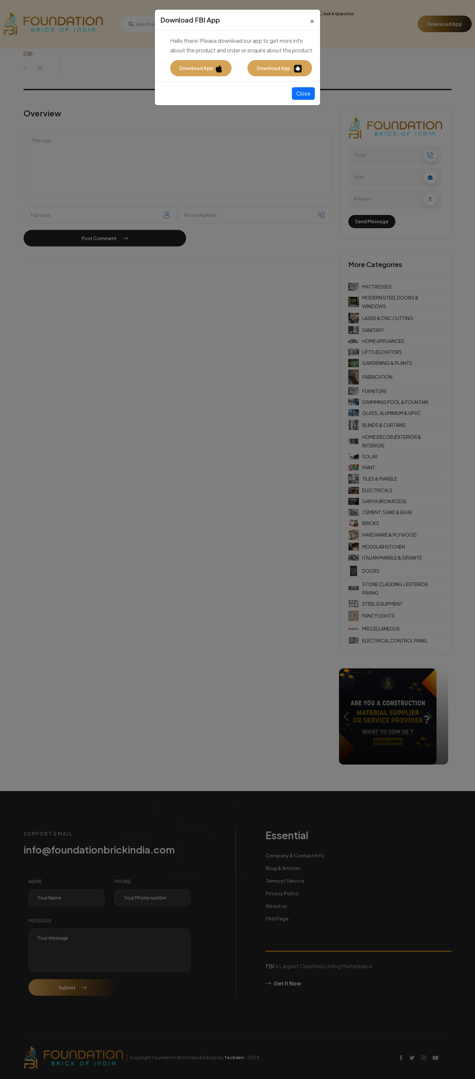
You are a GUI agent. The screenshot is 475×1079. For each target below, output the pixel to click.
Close (303, 93)
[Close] (312, 20)
